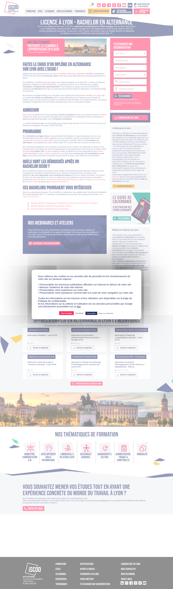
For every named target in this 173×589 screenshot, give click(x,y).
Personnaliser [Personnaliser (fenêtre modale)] (91, 313)
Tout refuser (79, 313)
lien (79, 306)
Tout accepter (66, 313)
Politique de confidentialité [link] (105, 313)
